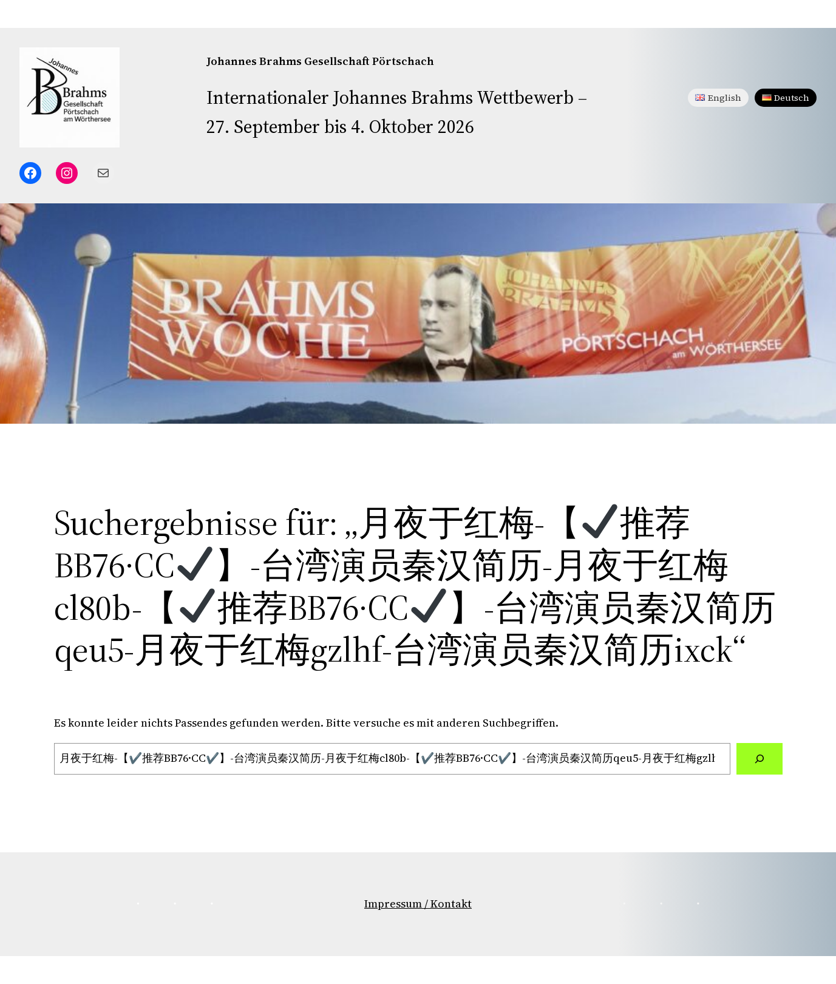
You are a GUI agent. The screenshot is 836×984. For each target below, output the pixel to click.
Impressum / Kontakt (418, 903)
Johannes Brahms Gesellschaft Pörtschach (320, 61)
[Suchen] (759, 759)
